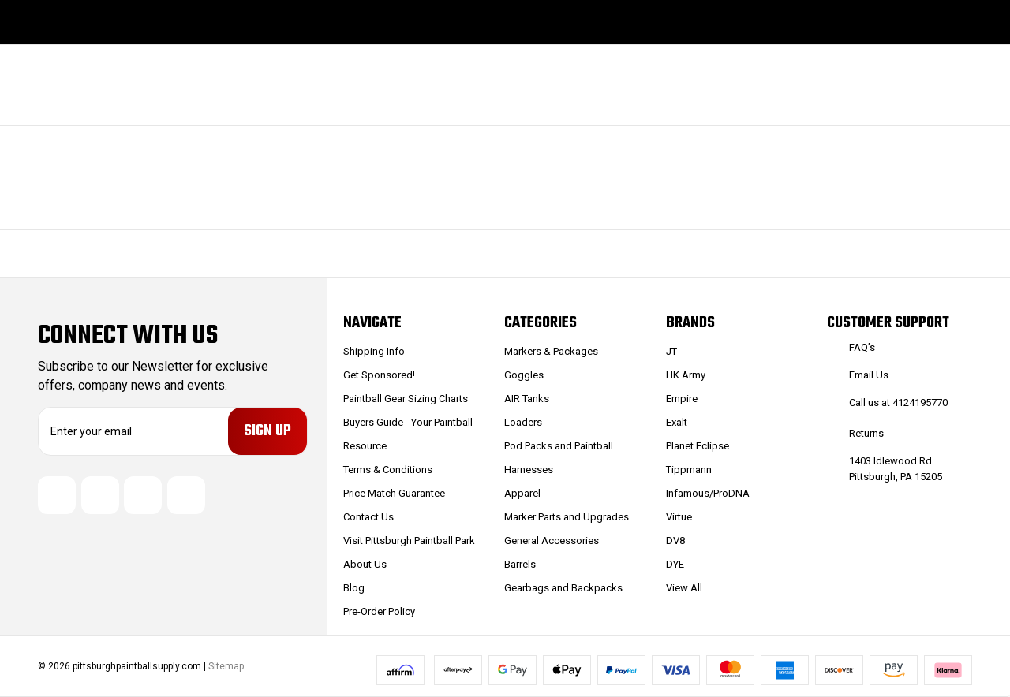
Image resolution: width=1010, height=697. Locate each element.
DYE (675, 564)
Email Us (868, 375)
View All (684, 588)
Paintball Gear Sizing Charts (405, 398)
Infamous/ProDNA (708, 493)
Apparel (522, 493)
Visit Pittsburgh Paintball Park (409, 540)
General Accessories (551, 540)
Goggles (524, 375)
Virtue (679, 517)
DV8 (675, 540)
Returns (866, 433)
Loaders (523, 422)
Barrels (520, 564)
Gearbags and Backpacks (563, 588)
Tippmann (689, 469)
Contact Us (368, 517)
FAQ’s (862, 347)
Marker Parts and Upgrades (566, 517)
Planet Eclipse (697, 446)
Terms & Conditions (387, 469)
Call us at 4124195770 (898, 402)
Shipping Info (374, 351)
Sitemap (226, 666)
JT (671, 351)
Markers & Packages (551, 351)
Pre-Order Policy (379, 611)
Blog (354, 588)
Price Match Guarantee (394, 493)
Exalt (676, 422)
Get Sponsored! (379, 375)
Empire (682, 398)
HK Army (685, 375)
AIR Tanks (526, 398)
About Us (365, 564)
